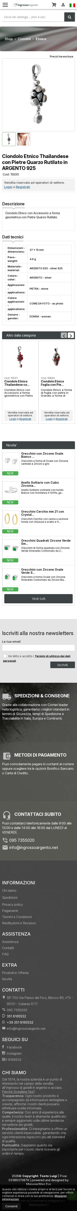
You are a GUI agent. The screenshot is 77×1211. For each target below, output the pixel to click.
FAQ (5, 954)
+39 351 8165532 (17, 1022)
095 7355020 (21, 840)
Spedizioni (9, 897)
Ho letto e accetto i (19, 656)
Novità (7, 979)
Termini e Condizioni (17, 917)
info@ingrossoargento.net (33, 847)
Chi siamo (9, 890)
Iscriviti (62, 665)
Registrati (23, 187)
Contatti (8, 948)
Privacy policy (12, 904)
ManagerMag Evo (38, 1184)
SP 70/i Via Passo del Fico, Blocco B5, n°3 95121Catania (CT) (37, 1000)
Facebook (12, 1047)
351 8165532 (14, 1016)
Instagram (12, 1053)
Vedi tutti (38, 599)
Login (8, 187)
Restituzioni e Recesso (19, 923)
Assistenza (10, 942)
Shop (9, 39)
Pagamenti (10, 911)
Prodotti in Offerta (15, 973)
